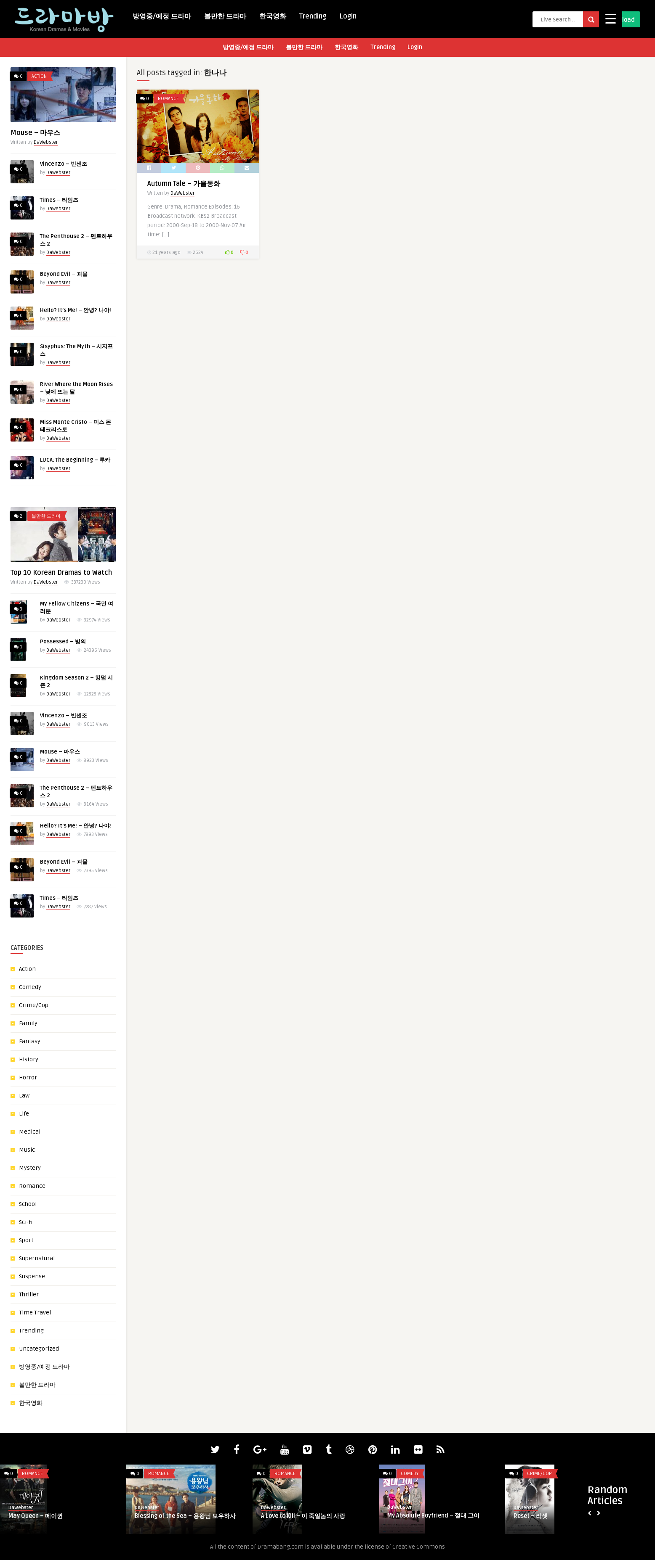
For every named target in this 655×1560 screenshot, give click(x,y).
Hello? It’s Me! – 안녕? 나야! (75, 310)
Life (24, 1113)
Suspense (32, 1276)
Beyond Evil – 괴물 (64, 274)
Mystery (30, 1167)
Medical (29, 1131)
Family (28, 1023)
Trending (312, 16)
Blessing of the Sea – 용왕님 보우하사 (185, 1516)
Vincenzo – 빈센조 (63, 164)
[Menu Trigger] (610, 17)
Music (27, 1149)
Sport (26, 1240)
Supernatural (37, 1258)
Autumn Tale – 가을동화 (183, 184)
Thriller (29, 1294)
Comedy (30, 987)
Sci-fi (25, 1222)
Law (24, 1095)
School (28, 1204)
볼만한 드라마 (225, 16)
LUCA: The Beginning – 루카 (75, 460)
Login (348, 16)
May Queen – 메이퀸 (35, 1516)
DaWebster (46, 142)
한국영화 (272, 16)
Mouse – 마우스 (35, 133)
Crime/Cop (33, 1005)
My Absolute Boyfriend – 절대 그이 (433, 1515)
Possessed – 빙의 (63, 641)
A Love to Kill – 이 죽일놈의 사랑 (303, 1516)
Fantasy (29, 1041)
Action (39, 76)
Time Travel (35, 1312)
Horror (28, 1077)
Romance (32, 1186)
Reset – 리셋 (531, 1516)
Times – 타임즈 (59, 200)
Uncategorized (39, 1348)
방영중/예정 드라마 (162, 16)
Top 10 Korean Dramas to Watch (61, 572)
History (28, 1059)
